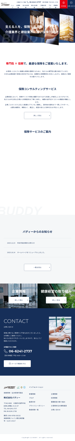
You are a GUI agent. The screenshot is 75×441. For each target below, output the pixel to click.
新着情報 (55, 6)
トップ (12, 6)
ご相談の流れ (43, 6)
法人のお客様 (26, 6)
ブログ (50, 6)
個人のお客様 (34, 6)
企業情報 (18, 6)
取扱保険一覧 (34, 410)
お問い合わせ (56, 410)
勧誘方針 (32, 402)
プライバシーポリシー (37, 406)
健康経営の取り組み (58, 402)
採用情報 (54, 398)
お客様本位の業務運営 (59, 406)
